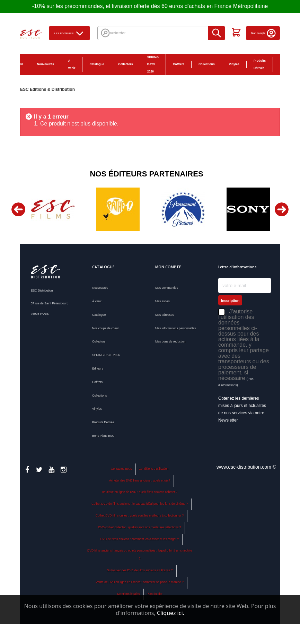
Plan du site (154, 594)
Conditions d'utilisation (153, 468)
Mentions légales (128, 594)
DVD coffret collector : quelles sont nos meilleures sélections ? (139, 527)
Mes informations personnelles (175, 328)
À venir (72, 64)
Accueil (17, 64)
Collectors (125, 64)
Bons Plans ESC (284, 64)
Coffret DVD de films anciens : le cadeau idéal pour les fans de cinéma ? (139, 503)
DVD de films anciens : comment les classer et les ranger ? (139, 539)
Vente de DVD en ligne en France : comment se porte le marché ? (140, 582)
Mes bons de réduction (170, 341)
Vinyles (234, 64)
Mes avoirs (162, 301)
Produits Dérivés (260, 64)
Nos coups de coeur (105, 328)
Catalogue (96, 64)
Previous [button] (18, 209)
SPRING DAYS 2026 (153, 64)
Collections (206, 64)
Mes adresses (164, 315)
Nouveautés (45, 64)
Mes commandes (166, 287)
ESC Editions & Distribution (47, 89)
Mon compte (263, 33)
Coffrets (178, 64)
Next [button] (282, 209)
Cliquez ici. (170, 613)
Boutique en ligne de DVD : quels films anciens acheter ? (139, 492)
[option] (52, 209)
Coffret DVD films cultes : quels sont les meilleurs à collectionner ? (140, 515)
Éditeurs (97, 368)
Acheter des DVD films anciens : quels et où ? (139, 480)
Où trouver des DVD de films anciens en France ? (140, 570)
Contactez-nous (121, 468)
